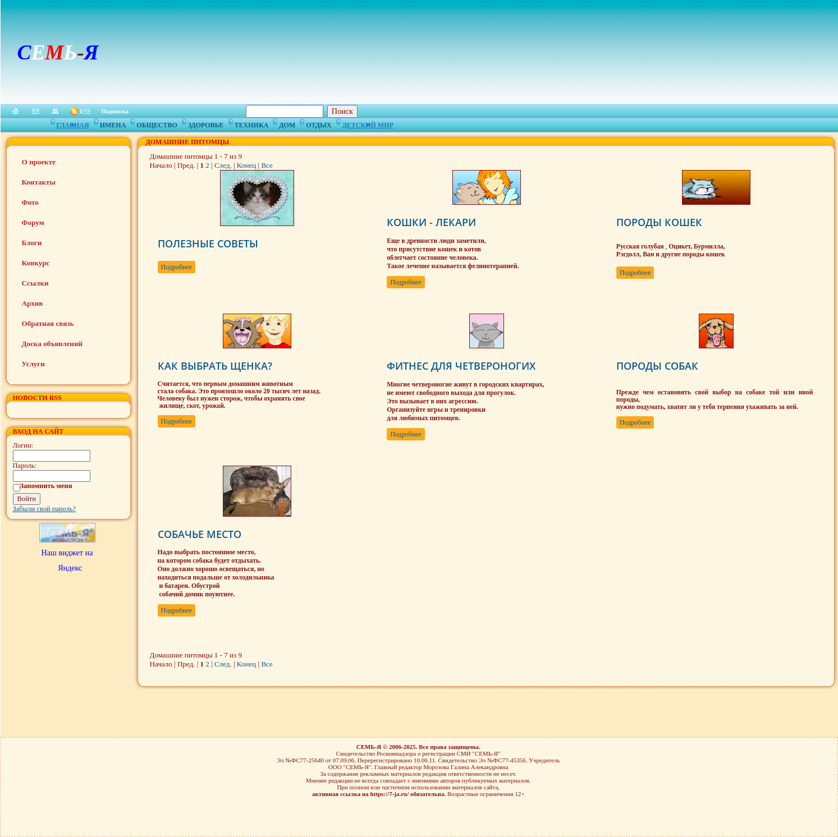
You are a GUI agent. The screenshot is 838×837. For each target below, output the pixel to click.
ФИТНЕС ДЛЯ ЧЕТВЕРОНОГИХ (461, 365)
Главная (73, 123)
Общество (156, 123)
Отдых (318, 123)
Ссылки (35, 283)
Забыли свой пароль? (44, 509)
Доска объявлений (52, 343)
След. (223, 165)
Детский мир (367, 123)
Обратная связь (48, 323)
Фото (30, 202)
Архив (32, 303)
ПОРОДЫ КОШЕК (659, 222)
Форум (33, 222)
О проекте (39, 162)
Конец (246, 165)
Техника (252, 123)
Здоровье (206, 123)
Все (266, 165)
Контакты (39, 182)
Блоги (32, 242)
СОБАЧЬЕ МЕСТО (199, 534)
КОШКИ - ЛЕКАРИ (431, 222)
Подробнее (177, 267)
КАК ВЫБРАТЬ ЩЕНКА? (215, 365)
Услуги (33, 364)
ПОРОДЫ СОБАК (657, 365)
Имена (113, 123)
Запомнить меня (46, 486)
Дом (287, 123)
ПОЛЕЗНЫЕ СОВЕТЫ (208, 243)
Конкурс (36, 263)
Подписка (115, 111)
